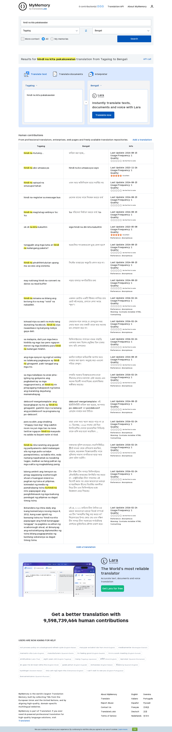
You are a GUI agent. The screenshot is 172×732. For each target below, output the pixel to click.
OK (134, 729)
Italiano (134, 698)
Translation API (116, 6)
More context (30, 38)
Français (135, 707)
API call (147, 59)
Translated (108, 711)
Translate (105, 698)
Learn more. (123, 729)
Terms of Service (108, 716)
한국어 (146, 716)
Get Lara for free (112, 588)
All (45, 38)
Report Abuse (107, 703)
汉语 (145, 711)
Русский (146, 703)
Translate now (103, 114)
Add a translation (142, 139)
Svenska (147, 694)
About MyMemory (137, 6)
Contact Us (106, 707)
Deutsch (135, 711)
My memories (59, 38)
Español (135, 703)
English (134, 694)
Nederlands (136, 716)
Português (148, 698)
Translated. (24, 720)
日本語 (146, 707)
